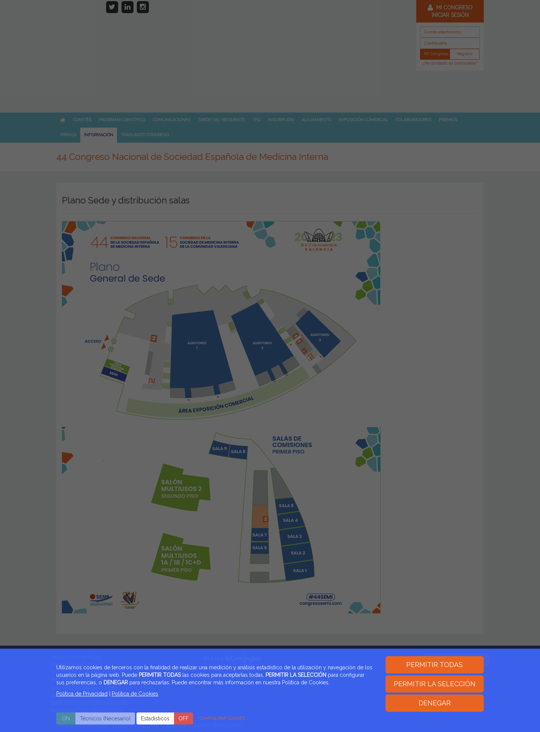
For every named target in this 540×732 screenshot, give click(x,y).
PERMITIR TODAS (434, 665)
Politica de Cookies (135, 694)
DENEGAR (434, 703)
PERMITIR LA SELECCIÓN (435, 684)
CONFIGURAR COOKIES (222, 718)
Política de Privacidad (82, 694)
